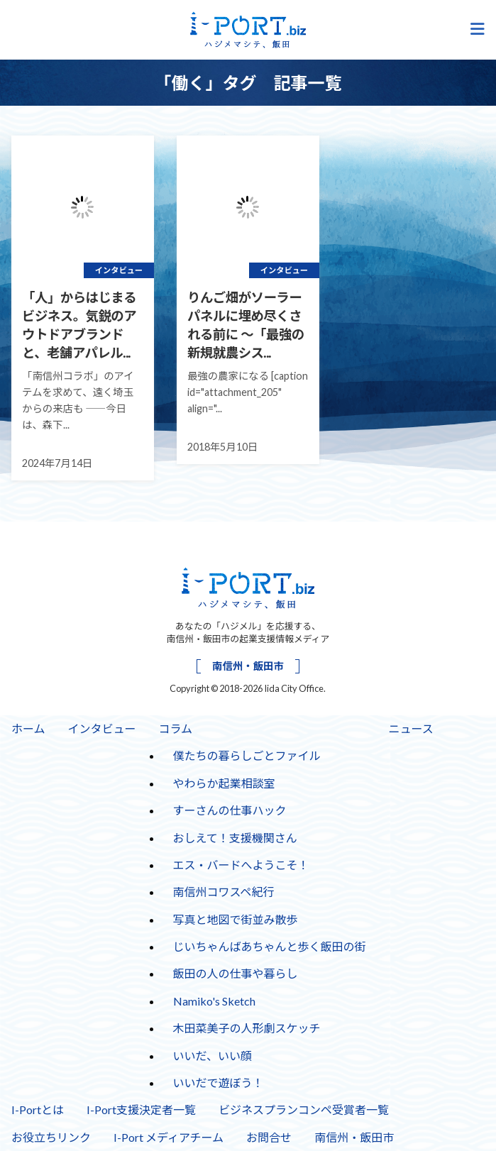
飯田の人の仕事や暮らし (235, 973)
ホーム (28, 728)
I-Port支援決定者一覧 (141, 1109)
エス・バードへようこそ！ (241, 864)
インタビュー (102, 728)
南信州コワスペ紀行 (224, 891)
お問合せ (269, 1137)
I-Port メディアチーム (169, 1137)
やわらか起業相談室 (224, 783)
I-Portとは (37, 1109)
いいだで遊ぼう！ (218, 1082)
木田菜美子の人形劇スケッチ (247, 1028)
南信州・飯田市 (248, 666)
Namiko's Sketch (214, 1001)
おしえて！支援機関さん (235, 837)
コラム (176, 728)
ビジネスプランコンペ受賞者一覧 (304, 1109)
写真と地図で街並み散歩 (235, 919)
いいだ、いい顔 (213, 1055)
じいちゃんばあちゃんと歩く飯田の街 (269, 946)
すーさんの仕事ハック (230, 810)
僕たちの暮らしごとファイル (247, 755)
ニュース (411, 728)
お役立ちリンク (51, 1137)
